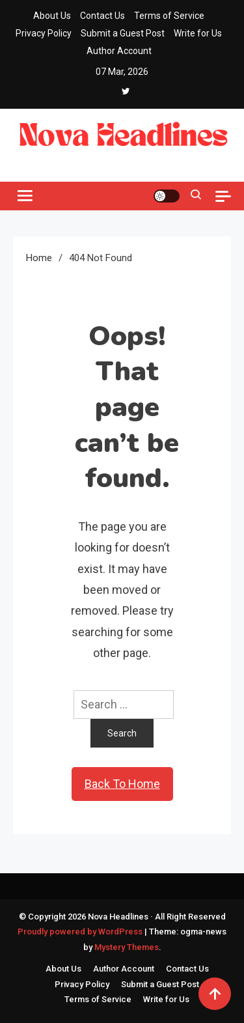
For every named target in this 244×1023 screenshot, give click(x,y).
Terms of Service (169, 15)
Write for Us (198, 33)
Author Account (119, 51)
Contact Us (102, 15)
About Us (52, 15)
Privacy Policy (44, 33)
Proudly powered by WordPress (81, 931)
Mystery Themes (126, 947)
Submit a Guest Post (123, 33)
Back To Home (122, 784)
